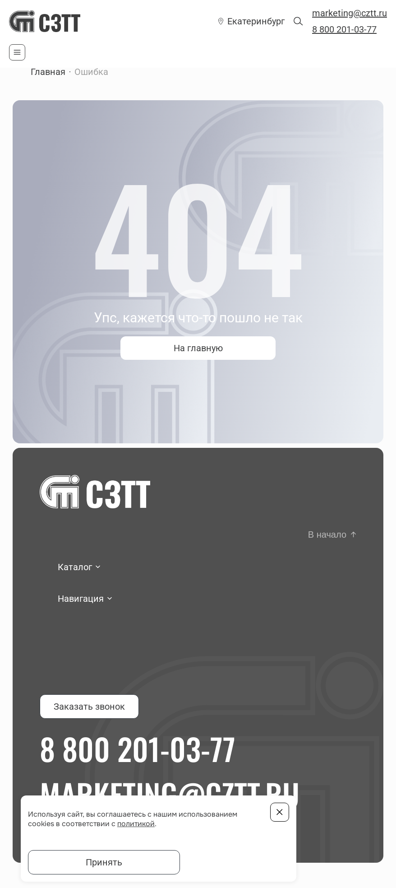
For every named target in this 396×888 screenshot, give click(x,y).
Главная (48, 71)
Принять (104, 862)
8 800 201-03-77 (344, 29)
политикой (136, 823)
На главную (198, 348)
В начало (327, 534)
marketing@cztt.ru (349, 13)
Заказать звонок (89, 706)
